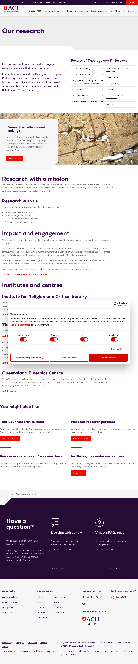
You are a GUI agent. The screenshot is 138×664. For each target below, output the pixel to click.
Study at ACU (35, 11)
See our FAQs (102, 555)
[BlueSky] (83, 610)
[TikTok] (101, 603)
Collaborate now (80, 444)
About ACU (120, 11)
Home (5, 19)
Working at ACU (9, 608)
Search (132, 11)
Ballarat (40, 602)
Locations (83, 11)
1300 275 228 (121, 574)
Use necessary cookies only (29, 358)
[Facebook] (83, 603)
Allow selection (69, 358)
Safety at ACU (57, 2)
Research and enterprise (101, 11)
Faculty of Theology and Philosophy (71, 19)
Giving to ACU (43, 2)
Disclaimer (32, 648)
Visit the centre (9, 368)
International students (53, 11)
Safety (5, 652)
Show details (116, 350)
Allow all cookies (108, 358)
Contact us (131, 2)
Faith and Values (8, 2)
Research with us (10, 444)
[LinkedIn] (92, 603)
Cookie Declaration (20, 324)
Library (113, 2)
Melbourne (42, 623)
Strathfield (59, 613)
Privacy (43, 648)
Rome (56, 608)
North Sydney (60, 602)
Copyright (20, 648)
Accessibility (7, 648)
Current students (100, 2)
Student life (71, 11)
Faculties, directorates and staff (38, 19)
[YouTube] (97, 603)
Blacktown (41, 608)
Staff (121, 2)
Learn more (78, 478)
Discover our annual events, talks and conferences (25, 280)
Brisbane (41, 613)
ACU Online (59, 618)
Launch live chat (59, 555)
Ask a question (58, 574)
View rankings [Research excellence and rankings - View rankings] (15, 164)
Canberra (41, 618)
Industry (22, 2)
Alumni (32, 2)
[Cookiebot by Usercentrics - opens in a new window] (116, 304)
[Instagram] (88, 603)
